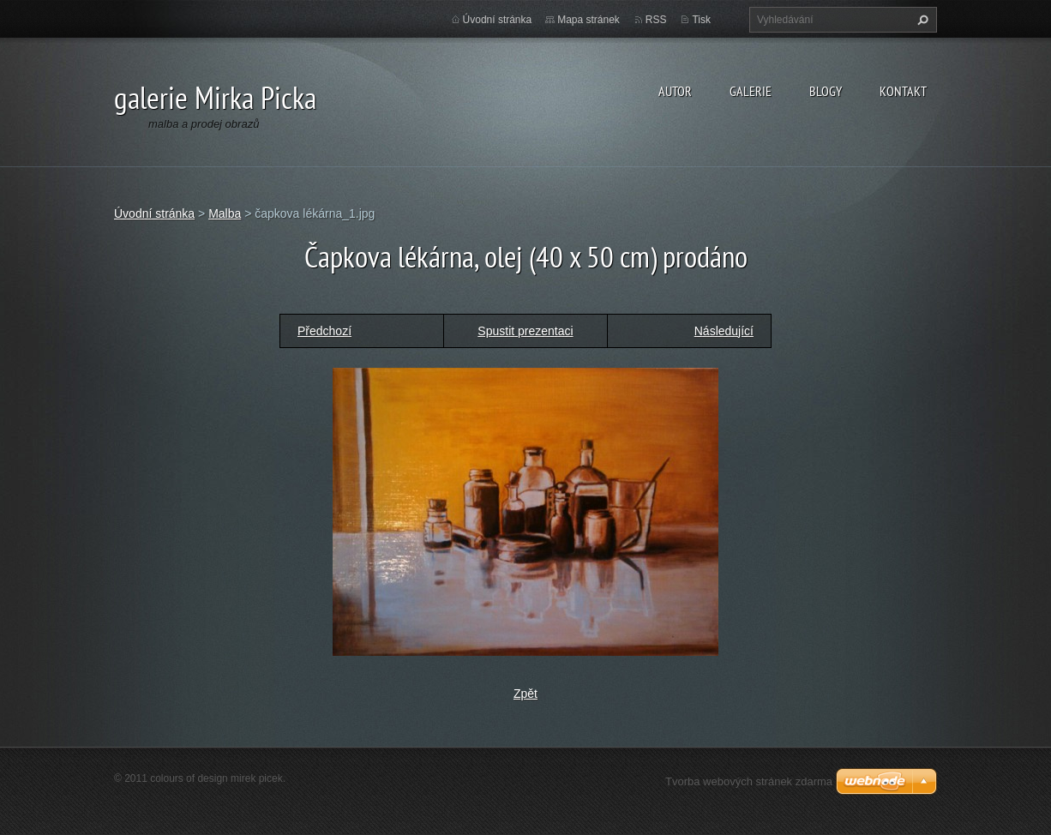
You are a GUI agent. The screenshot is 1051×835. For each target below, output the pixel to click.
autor (675, 90)
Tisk (701, 20)
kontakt (903, 90)
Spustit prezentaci (525, 331)
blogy (825, 90)
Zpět (525, 693)
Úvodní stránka (497, 20)
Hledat (921, 20)
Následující (724, 331)
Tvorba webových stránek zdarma (748, 781)
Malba (224, 213)
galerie (751, 90)
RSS (656, 20)
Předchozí (324, 331)
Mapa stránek (588, 20)
